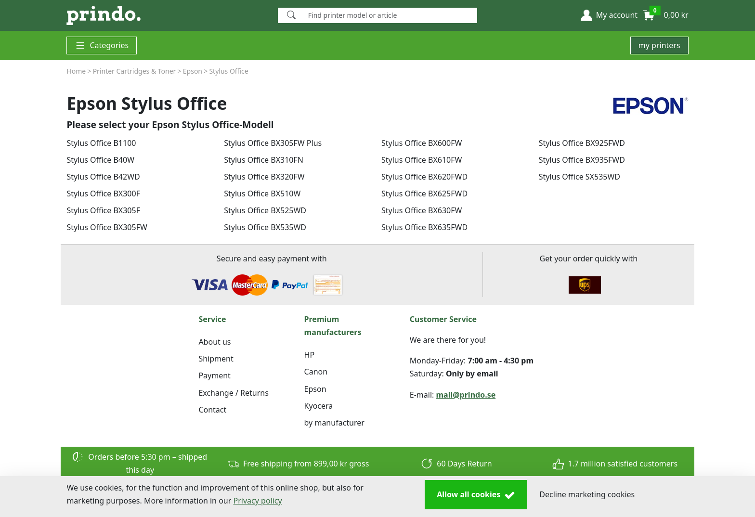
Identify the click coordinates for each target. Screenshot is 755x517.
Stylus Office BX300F (103, 193)
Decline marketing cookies (587, 494)
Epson (315, 389)
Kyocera (318, 406)
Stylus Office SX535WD (579, 176)
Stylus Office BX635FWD (424, 227)
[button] (609, 15)
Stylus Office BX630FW (421, 210)
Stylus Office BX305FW (106, 227)
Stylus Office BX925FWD (582, 143)
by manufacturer (334, 422)
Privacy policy (258, 500)
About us (214, 341)
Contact (212, 409)
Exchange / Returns (233, 393)
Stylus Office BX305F (103, 210)
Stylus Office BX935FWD (582, 160)
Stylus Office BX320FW (264, 176)
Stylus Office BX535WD (265, 227)
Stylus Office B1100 (101, 143)
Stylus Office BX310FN (263, 160)
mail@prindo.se (466, 394)
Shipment (215, 358)
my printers (659, 45)
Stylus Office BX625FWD (424, 193)
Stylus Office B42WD (103, 176)
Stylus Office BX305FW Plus (273, 143)
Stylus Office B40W (100, 160)
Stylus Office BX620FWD (424, 176)
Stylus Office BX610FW (421, 160)
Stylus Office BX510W (262, 193)
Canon (316, 371)
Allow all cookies (476, 495)
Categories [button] (102, 45)
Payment (214, 375)
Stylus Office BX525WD (265, 210)
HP (309, 354)
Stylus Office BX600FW (421, 143)
